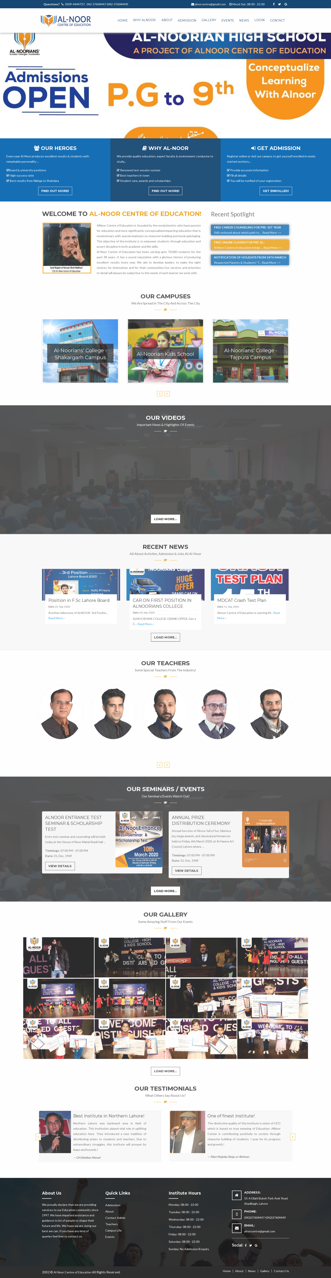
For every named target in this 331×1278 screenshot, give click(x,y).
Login (259, 20)
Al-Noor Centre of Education (72, 1272)
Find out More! (55, 191)
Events (227, 20)
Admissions (113, 1205)
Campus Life (113, 1230)
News (244, 20)
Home (123, 20)
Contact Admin (115, 1217)
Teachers (111, 1224)
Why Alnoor (144, 20)
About (166, 20)
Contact (277, 20)
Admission (187, 20)
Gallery (209, 20)
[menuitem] (120, 19)
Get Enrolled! (276, 191)
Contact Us (281, 1271)
